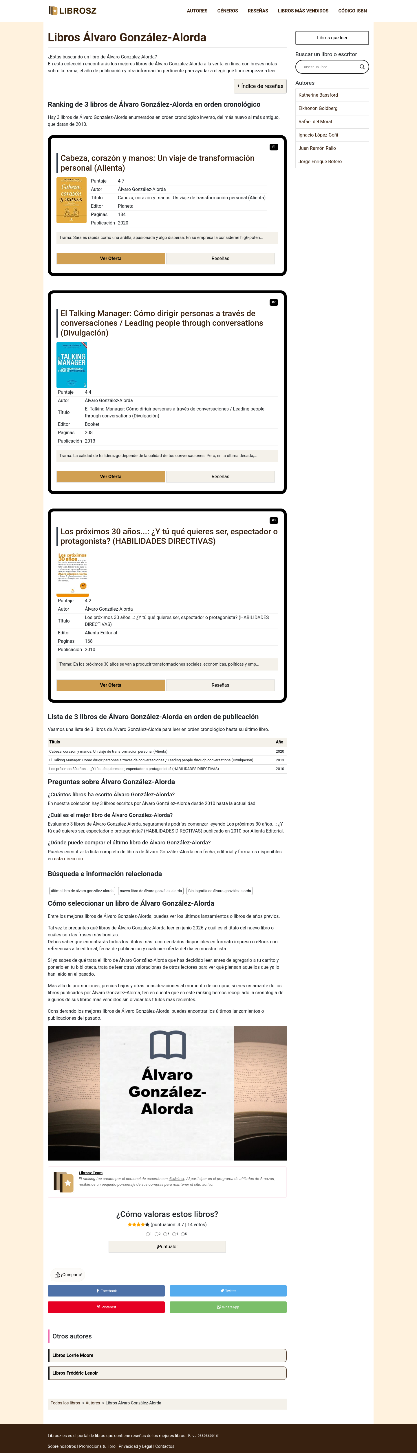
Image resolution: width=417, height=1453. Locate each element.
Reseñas (258, 11)
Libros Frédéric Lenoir (75, 1373)
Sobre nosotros (62, 1446)
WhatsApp (228, 1307)
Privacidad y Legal (135, 1446)
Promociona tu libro (97, 1446)
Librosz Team (91, 1172)
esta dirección (68, 858)
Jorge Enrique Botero (320, 161)
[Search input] (330, 67)
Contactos (164, 1446)
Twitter (228, 1291)
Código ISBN (352, 11)
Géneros (227, 11)
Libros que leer (332, 37)
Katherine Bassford (318, 95)
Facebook (106, 1291)
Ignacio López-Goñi (318, 135)
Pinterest (106, 1307)
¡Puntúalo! (167, 1246)
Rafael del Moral (315, 121)
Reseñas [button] (220, 258)
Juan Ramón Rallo (317, 148)
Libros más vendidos (303, 11)
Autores (197, 11)
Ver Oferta (110, 258)
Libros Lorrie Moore (72, 1355)
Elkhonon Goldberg (318, 108)
